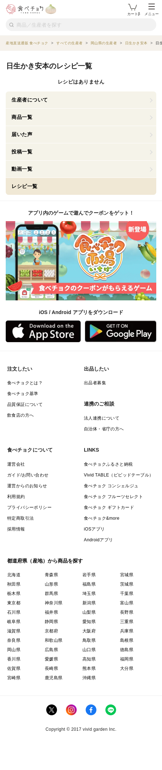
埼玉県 (89, 593)
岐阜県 (13, 621)
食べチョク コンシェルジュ (111, 485)
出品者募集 (95, 382)
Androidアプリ (98, 539)
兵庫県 (126, 631)
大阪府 (89, 631)
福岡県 (126, 659)
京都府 (51, 631)
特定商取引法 (20, 518)
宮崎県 (13, 677)
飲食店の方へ (20, 415)
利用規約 (16, 496)
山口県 (89, 649)
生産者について (29, 100)
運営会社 (16, 464)
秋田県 (13, 584)
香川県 (13, 659)
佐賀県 (13, 668)
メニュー (151, 10)
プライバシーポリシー (29, 507)
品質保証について (25, 404)
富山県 (126, 602)
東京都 (13, 602)
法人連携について (101, 418)
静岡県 (51, 621)
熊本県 (89, 668)
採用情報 (16, 529)
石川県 (13, 612)
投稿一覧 (21, 152)
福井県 (51, 612)
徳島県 (126, 649)
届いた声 (21, 134)
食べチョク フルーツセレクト (113, 496)
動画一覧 (21, 169)
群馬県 (51, 593)
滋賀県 (13, 631)
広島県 (51, 649)
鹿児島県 (54, 677)
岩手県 (89, 574)
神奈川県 (54, 602)
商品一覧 (21, 117)
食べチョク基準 (22, 393)
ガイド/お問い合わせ (27, 475)
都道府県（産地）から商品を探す (45, 561)
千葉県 (126, 593)
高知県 (89, 659)
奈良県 (13, 640)
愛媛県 (51, 659)
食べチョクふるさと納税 (108, 464)
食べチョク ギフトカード (109, 507)
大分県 (126, 668)
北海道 (13, 574)
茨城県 (126, 584)
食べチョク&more (101, 518)
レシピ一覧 (24, 186)
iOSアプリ (94, 529)
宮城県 (126, 574)
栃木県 (13, 593)
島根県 (126, 640)
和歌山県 (54, 640)
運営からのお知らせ (27, 485)
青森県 (51, 574)
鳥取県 (89, 640)
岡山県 (13, 649)
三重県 (126, 621)
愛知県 (89, 621)
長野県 (126, 612)
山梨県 (89, 612)
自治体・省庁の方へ (104, 428)
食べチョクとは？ (25, 382)
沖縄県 (89, 677)
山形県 (51, 584)
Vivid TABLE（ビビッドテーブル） (118, 475)
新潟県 (89, 602)
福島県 (89, 584)
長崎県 (51, 668)
